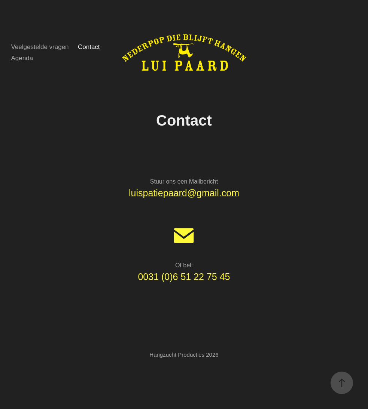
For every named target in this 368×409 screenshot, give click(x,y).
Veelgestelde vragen (40, 46)
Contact (89, 46)
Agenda (22, 58)
